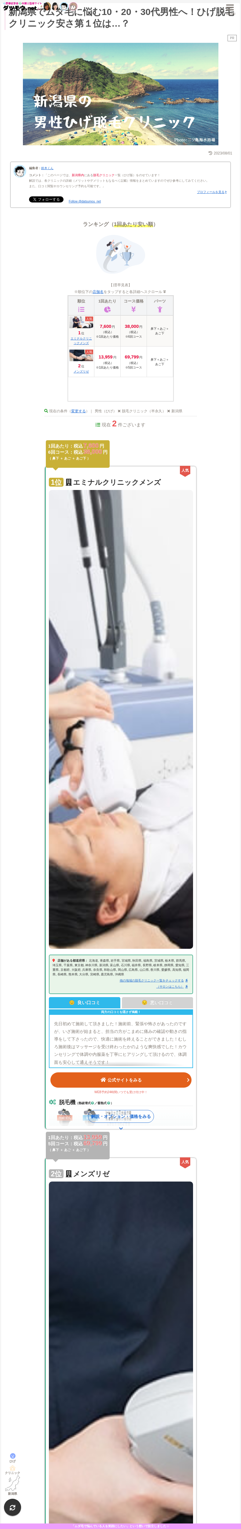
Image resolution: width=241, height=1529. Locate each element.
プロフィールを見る (211, 192)
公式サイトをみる (145, 1079)
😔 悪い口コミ (157, 1002)
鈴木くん (47, 168)
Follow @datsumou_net (85, 201)
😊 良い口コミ (84, 1002)
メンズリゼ (81, 371)
